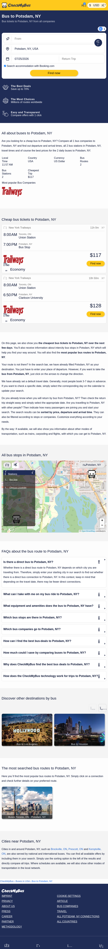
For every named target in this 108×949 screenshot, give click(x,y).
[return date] (81, 59)
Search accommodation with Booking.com (30, 66)
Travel (62, 911)
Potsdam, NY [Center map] (92, 464)
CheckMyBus (7, 881)
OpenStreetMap (88, 531)
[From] (58, 39)
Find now (95, 263)
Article (62, 901)
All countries (67, 921)
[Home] (40, 5)
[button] (91, 474)
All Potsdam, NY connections (78, 916)
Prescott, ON (75, 849)
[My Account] (83, 5)
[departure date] (35, 59)
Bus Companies (67, 906)
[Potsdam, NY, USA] (58, 49)
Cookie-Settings (69, 896)
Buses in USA (23, 881)
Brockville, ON (59, 849)
